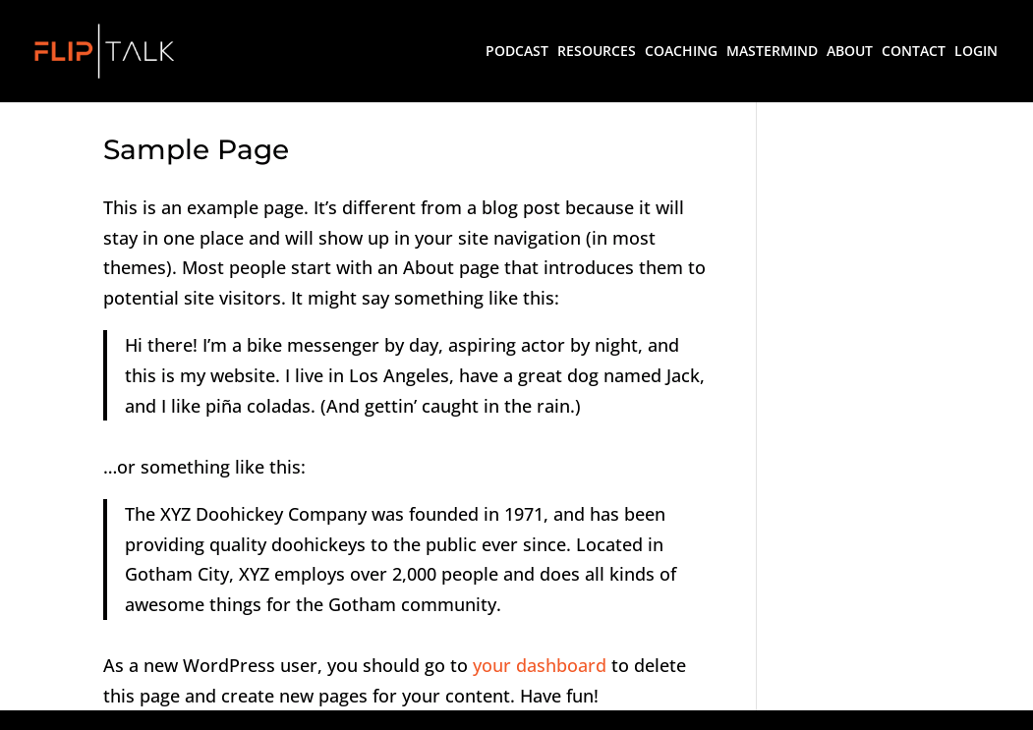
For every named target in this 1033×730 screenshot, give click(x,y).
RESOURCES (596, 52)
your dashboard (539, 665)
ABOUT (850, 52)
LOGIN (976, 52)
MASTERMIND (772, 52)
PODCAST (517, 52)
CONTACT (914, 52)
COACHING (681, 52)
